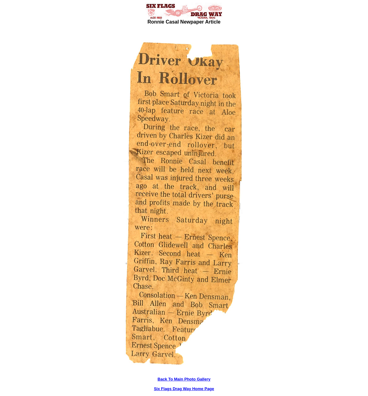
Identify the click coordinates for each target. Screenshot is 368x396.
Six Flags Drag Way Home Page (184, 388)
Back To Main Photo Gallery (184, 379)
